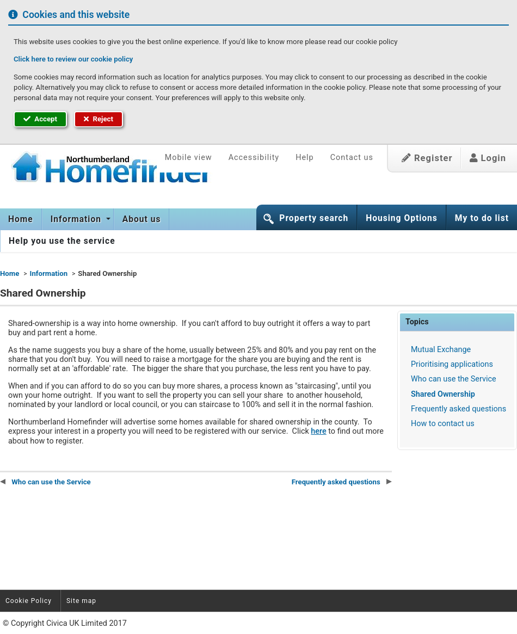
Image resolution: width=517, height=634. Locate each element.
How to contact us (443, 423)
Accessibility (254, 157)
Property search (313, 218)
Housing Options (402, 218)
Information (77, 219)
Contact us (351, 157)
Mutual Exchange (441, 349)
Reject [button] (98, 119)
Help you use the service (62, 241)
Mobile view (188, 157)
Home (20, 219)
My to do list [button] (482, 218)
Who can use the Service (453, 379)
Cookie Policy (28, 601)
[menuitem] (21, 219)
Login (488, 158)
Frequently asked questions (458, 409)
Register (427, 158)
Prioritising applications (452, 364)
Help (304, 157)
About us (141, 219)
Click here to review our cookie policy (73, 59)
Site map (81, 601)
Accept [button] (40, 119)
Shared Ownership (443, 394)
